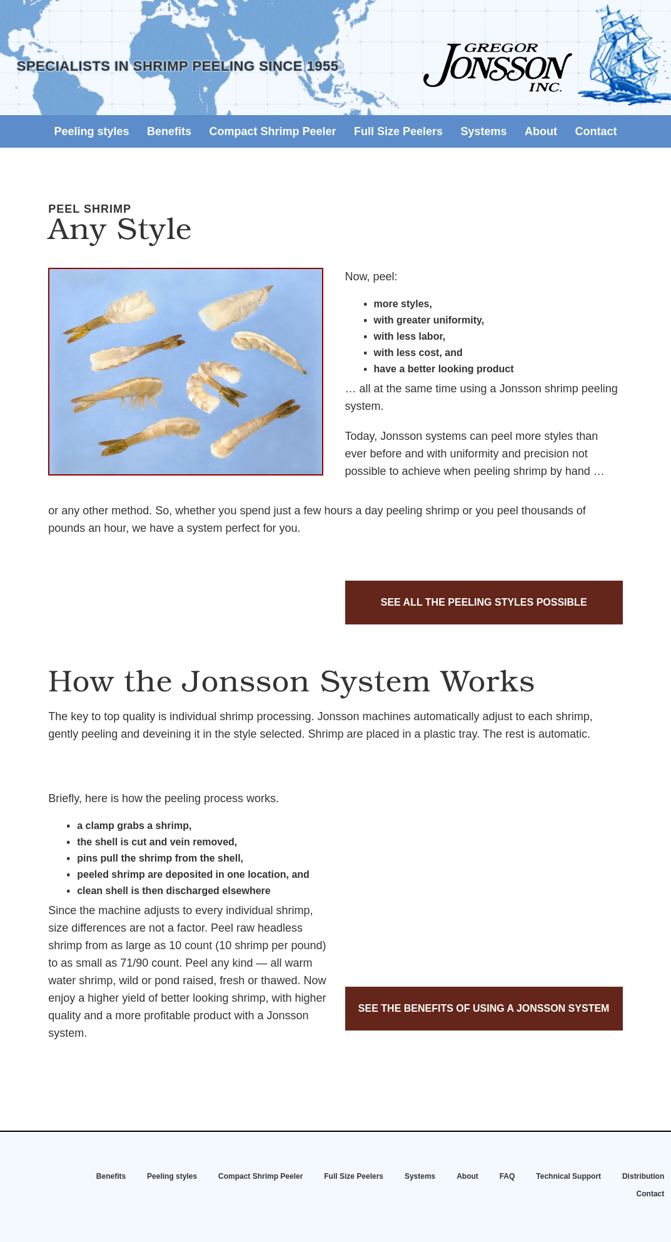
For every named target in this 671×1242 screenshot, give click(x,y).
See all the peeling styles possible (484, 602)
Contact (596, 131)
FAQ (507, 1176)
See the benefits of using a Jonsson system (484, 1008)
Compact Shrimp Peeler (272, 131)
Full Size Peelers (398, 131)
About (541, 131)
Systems (484, 131)
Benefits (169, 131)
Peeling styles (91, 131)
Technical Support (568, 1176)
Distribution (643, 1176)
